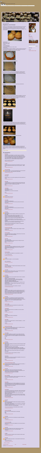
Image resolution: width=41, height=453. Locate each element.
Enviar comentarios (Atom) (9, 445)
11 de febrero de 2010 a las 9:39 (9, 339)
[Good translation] (2, 4)
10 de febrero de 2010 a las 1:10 (9, 267)
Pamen (6, 238)
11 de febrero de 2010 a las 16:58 (9, 366)
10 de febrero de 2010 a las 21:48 (9, 317)
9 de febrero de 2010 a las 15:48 (9, 193)
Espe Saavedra (7, 169)
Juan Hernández (7, 245)
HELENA (6, 319)
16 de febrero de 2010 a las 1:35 (9, 435)
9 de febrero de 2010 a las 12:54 (9, 167)
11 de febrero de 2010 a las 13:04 (9, 360)
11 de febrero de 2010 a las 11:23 (9, 353)
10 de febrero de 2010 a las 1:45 (9, 272)
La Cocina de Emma (7, 422)
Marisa (5, 296)
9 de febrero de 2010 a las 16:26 (9, 197)
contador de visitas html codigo (32, 50)
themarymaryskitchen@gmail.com (9, 362)
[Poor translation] (4, 4)
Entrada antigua (24, 444)
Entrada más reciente (5, 444)
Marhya (6, 181)
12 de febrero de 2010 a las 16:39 (9, 379)
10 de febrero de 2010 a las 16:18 (9, 294)
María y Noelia (6, 375)
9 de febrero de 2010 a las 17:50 (9, 230)
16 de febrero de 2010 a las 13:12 (9, 441)
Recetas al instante (7, 410)
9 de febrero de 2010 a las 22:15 (9, 255)
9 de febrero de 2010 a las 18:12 (9, 236)
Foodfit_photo (6, 232)
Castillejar (6, 308)
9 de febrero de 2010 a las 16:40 (9, 203)
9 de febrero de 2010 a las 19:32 (9, 249)
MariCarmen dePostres (8, 326)
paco (5, 163)
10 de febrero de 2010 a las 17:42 (9, 301)
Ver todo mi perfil (31, 37)
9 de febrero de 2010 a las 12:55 (9, 172)
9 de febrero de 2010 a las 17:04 (9, 225)
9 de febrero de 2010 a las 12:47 (9, 161)
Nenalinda (6, 389)
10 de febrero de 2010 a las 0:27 (9, 262)
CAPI (5, 433)
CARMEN (6, 188)
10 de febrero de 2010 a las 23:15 (9, 330)
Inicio (15, 444)
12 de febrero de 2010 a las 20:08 (9, 397)
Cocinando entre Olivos (8, 227)
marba (5, 314)
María (5, 195)
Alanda (6, 264)
